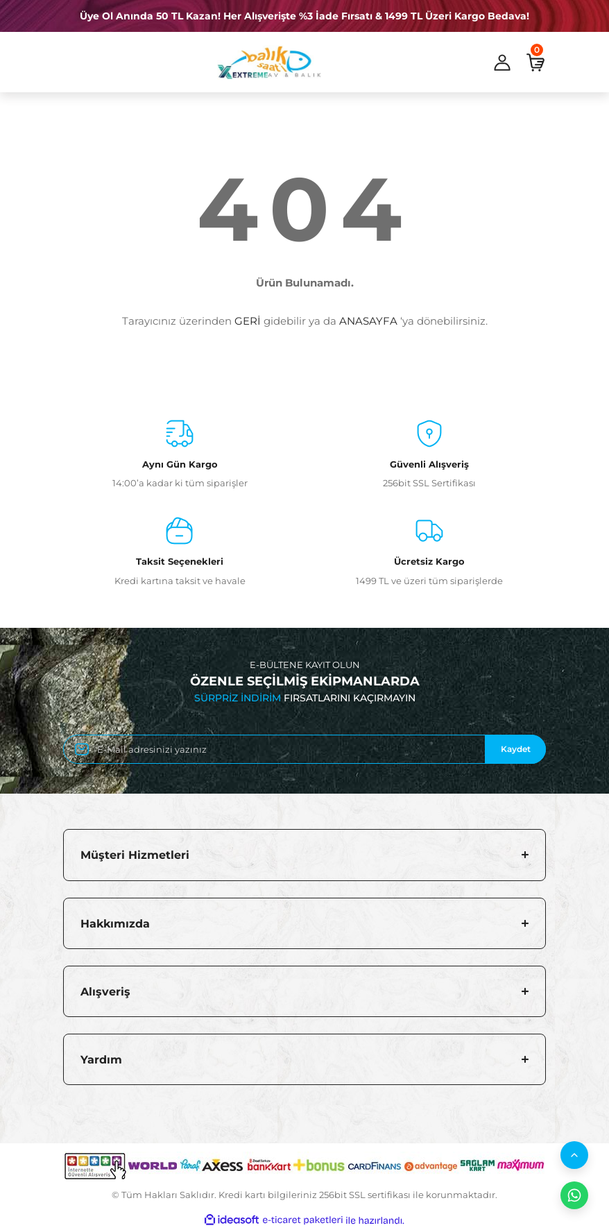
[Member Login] (502, 62)
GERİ (247, 320)
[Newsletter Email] (304, 749)
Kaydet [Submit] (516, 749)
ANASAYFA (368, 320)
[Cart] (535, 62)
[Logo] (269, 62)
